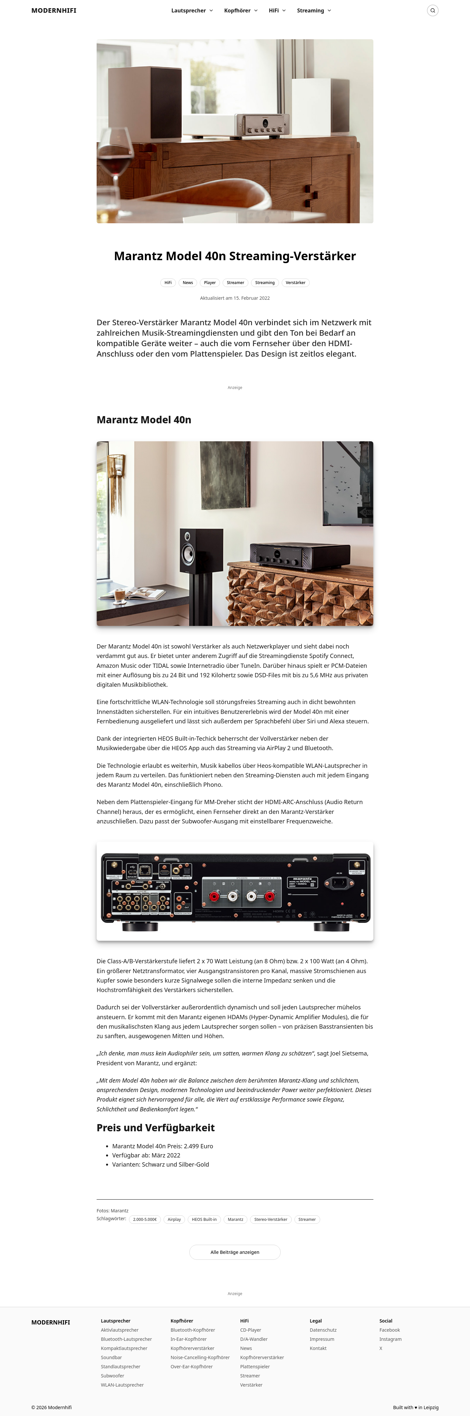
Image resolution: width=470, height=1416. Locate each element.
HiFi (278, 10)
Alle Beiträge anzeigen (235, 1252)
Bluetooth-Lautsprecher (126, 1339)
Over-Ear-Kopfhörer (192, 1366)
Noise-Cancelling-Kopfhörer (200, 1357)
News (246, 1348)
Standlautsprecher (120, 1366)
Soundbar (111, 1357)
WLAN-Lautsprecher (122, 1385)
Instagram (391, 1339)
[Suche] (433, 10)
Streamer (250, 1376)
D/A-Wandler (254, 1339)
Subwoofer (112, 1376)
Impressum (322, 1339)
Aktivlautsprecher (119, 1330)
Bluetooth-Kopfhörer (193, 1330)
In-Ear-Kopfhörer (189, 1339)
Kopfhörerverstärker (192, 1348)
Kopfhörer (241, 10)
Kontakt (318, 1348)
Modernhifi (53, 10)
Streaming (314, 10)
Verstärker (251, 1385)
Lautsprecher (192, 10)
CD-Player (250, 1330)
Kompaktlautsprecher (124, 1348)
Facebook (390, 1330)
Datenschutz (323, 1330)
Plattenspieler (255, 1366)
